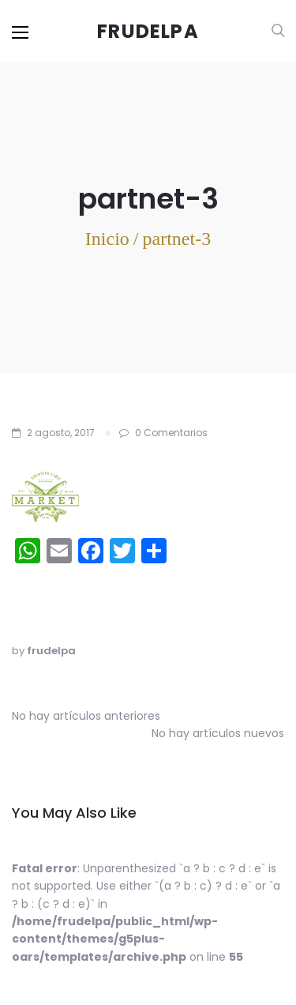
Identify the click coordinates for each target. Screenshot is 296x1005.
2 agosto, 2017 (61, 432)
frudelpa (51, 650)
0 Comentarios (163, 432)
